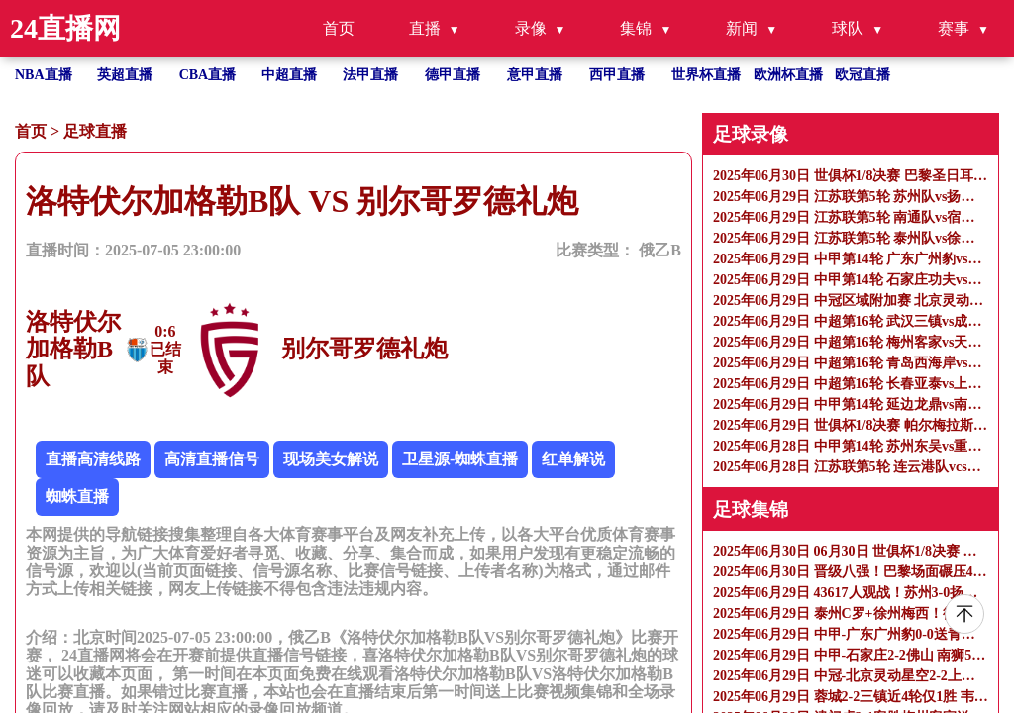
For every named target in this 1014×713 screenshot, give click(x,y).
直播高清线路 (93, 459)
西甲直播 (617, 74)
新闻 (742, 28)
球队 (847, 28)
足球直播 (95, 131)
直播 (425, 28)
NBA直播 (43, 74)
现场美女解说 (330, 459)
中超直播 (289, 74)
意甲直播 (534, 74)
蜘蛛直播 (77, 496)
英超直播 (124, 74)
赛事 (953, 28)
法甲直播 (370, 74)
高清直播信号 (211, 459)
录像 (531, 28)
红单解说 (573, 459)
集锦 (636, 28)
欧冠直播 (862, 74)
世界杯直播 (706, 74)
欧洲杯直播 (788, 74)
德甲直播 (452, 74)
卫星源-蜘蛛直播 (460, 459)
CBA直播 (208, 74)
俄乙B (660, 250)
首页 (339, 28)
